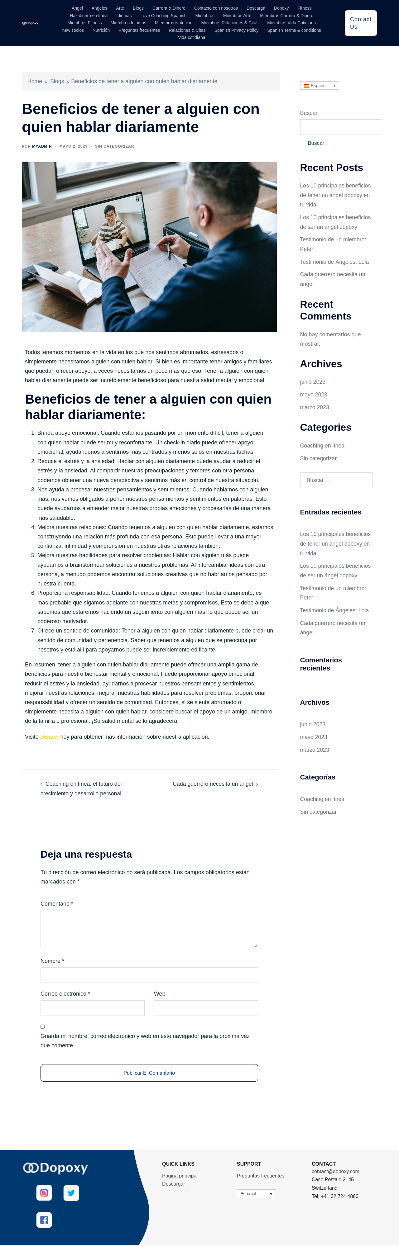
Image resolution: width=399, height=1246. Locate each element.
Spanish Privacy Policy (236, 30)
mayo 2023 (314, 394)
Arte (120, 8)
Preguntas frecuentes (139, 30)
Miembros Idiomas (128, 22)
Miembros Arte (237, 15)
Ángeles (100, 8)
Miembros (204, 15)
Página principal (180, 1176)
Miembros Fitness (84, 22)
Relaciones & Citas (187, 30)
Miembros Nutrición (174, 22)
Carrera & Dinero (168, 8)
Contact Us (361, 23)
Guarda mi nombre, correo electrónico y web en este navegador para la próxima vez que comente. (145, 1040)
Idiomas (124, 15)
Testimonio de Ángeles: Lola (335, 261)
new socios (73, 30)
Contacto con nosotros (216, 8)
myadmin (42, 146)
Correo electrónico (65, 993)
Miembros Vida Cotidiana (291, 22)
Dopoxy (281, 8)
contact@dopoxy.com (335, 1172)
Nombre (52, 960)
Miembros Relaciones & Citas (230, 22)
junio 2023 (313, 381)
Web (160, 993)
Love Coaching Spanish (164, 15)
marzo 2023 (315, 406)
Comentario (57, 903)
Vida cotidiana (191, 37)
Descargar (173, 1184)
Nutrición (101, 30)
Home (34, 81)
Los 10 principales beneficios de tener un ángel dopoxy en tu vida (336, 195)
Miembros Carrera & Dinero (286, 15)
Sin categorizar (114, 146)
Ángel (77, 8)
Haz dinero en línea (89, 15)
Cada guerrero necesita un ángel (212, 783)
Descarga (256, 8)
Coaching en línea (322, 445)
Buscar (309, 113)
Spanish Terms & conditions (294, 30)
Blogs (138, 8)
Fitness (304, 8)
